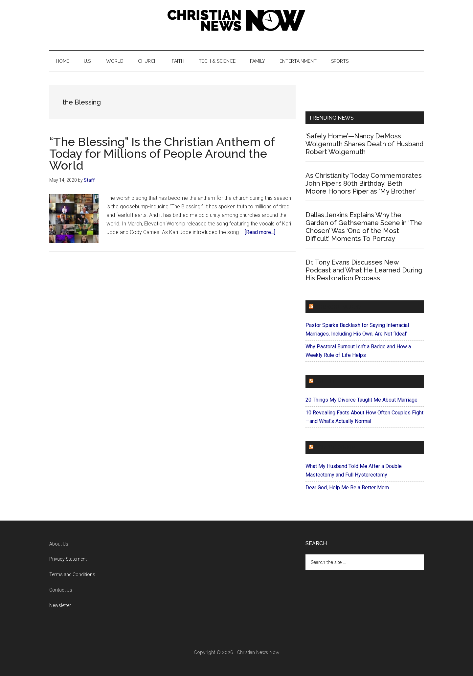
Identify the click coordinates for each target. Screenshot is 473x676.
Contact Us (60, 590)
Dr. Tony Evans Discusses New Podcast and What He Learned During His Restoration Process (363, 270)
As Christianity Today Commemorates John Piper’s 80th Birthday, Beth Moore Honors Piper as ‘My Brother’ (363, 183)
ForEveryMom (335, 447)
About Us (58, 544)
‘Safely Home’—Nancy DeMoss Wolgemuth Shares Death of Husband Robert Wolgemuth (364, 144)
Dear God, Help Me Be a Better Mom (347, 487)
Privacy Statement (68, 559)
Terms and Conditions (72, 574)
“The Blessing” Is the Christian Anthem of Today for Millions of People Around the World (162, 153)
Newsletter (60, 605)
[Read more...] (260, 232)
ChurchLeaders (338, 307)
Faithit (325, 381)
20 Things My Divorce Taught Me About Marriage (361, 400)
